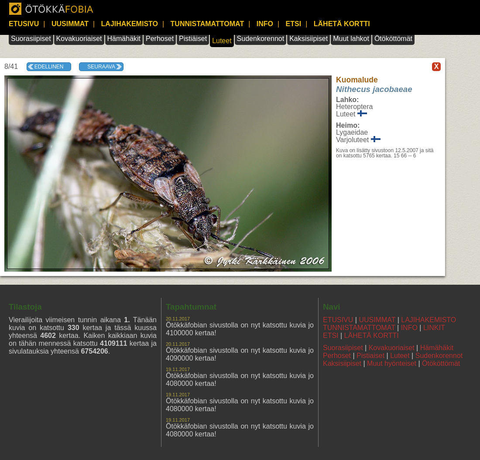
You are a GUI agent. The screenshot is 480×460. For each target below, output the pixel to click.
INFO (265, 23)
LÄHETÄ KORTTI (342, 23)
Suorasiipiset (31, 38)
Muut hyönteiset (391, 363)
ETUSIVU (24, 23)
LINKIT (434, 327)
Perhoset (160, 38)
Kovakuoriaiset (79, 38)
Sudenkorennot (261, 38)
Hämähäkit (124, 38)
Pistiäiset (193, 38)
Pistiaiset (370, 355)
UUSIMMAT (70, 23)
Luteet (221, 40)
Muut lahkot (351, 38)
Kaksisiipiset (308, 38)
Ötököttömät (393, 38)
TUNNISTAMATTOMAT (207, 23)
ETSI (294, 23)
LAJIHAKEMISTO (129, 23)
